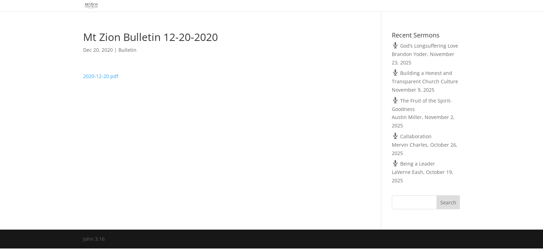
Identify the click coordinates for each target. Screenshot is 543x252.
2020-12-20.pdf (100, 76)
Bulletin (127, 50)
